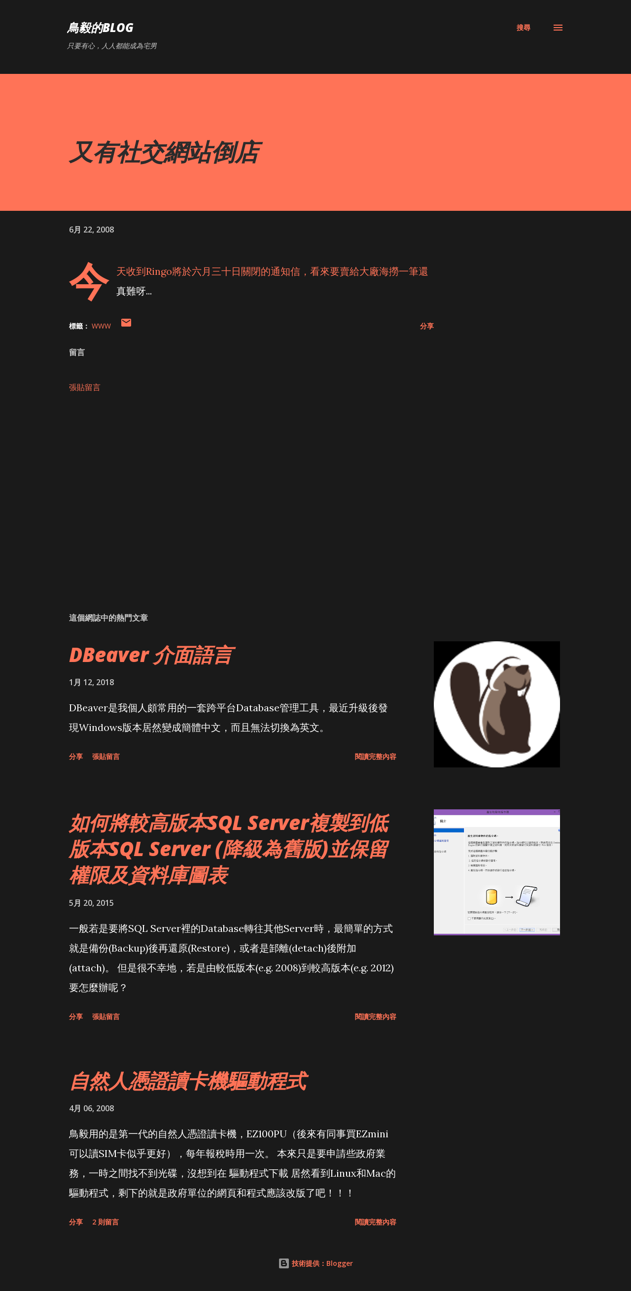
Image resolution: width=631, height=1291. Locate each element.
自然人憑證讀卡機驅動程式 (187, 1080)
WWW (101, 326)
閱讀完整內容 (375, 756)
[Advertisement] (235, 490)
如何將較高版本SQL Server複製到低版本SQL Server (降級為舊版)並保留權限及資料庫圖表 (228, 849)
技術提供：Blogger (315, 1263)
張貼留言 (85, 387)
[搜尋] (523, 27)
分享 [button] (427, 326)
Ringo (159, 271)
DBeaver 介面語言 (150, 654)
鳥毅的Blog (100, 27)
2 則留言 (105, 1221)
